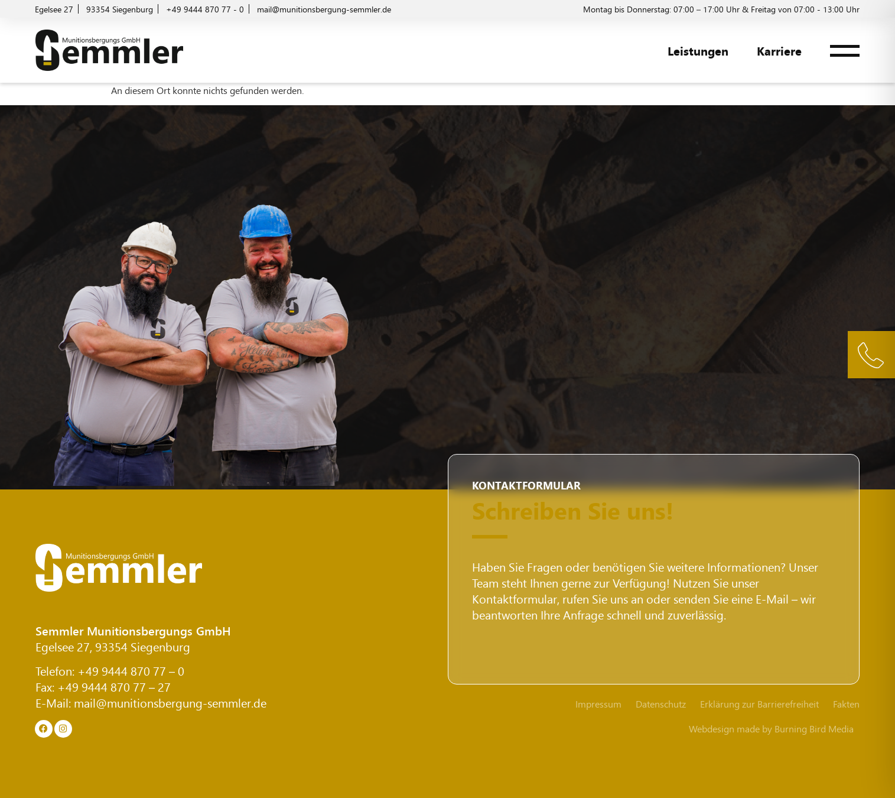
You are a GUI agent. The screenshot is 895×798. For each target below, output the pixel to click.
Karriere (779, 50)
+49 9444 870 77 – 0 (130, 670)
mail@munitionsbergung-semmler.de (170, 702)
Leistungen (698, 50)
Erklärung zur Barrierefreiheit (759, 704)
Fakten (846, 704)
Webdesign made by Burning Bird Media (771, 728)
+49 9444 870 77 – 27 (114, 686)
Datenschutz (661, 704)
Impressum (598, 704)
